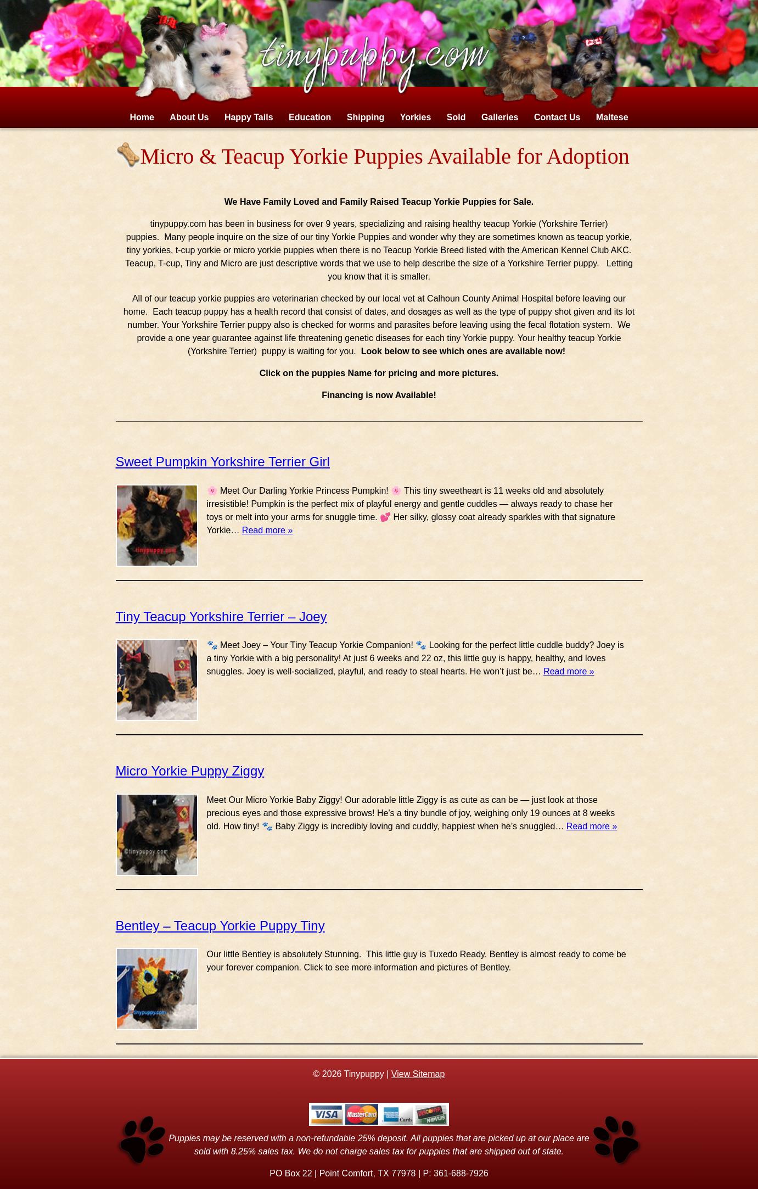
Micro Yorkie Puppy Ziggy (190, 770)
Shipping (365, 117)
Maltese (612, 117)
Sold (456, 117)
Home (142, 117)
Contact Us (557, 117)
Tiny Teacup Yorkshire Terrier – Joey (221, 616)
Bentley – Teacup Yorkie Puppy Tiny (220, 925)
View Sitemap (418, 1074)
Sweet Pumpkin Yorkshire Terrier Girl (223, 461)
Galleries (500, 117)
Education (310, 117)
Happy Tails (248, 117)
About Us (189, 117)
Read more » (267, 530)
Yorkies (415, 117)
